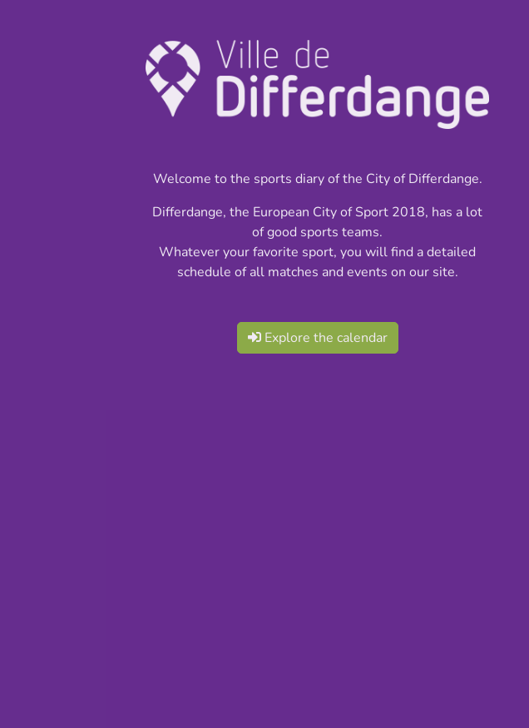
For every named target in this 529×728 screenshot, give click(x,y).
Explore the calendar (318, 338)
